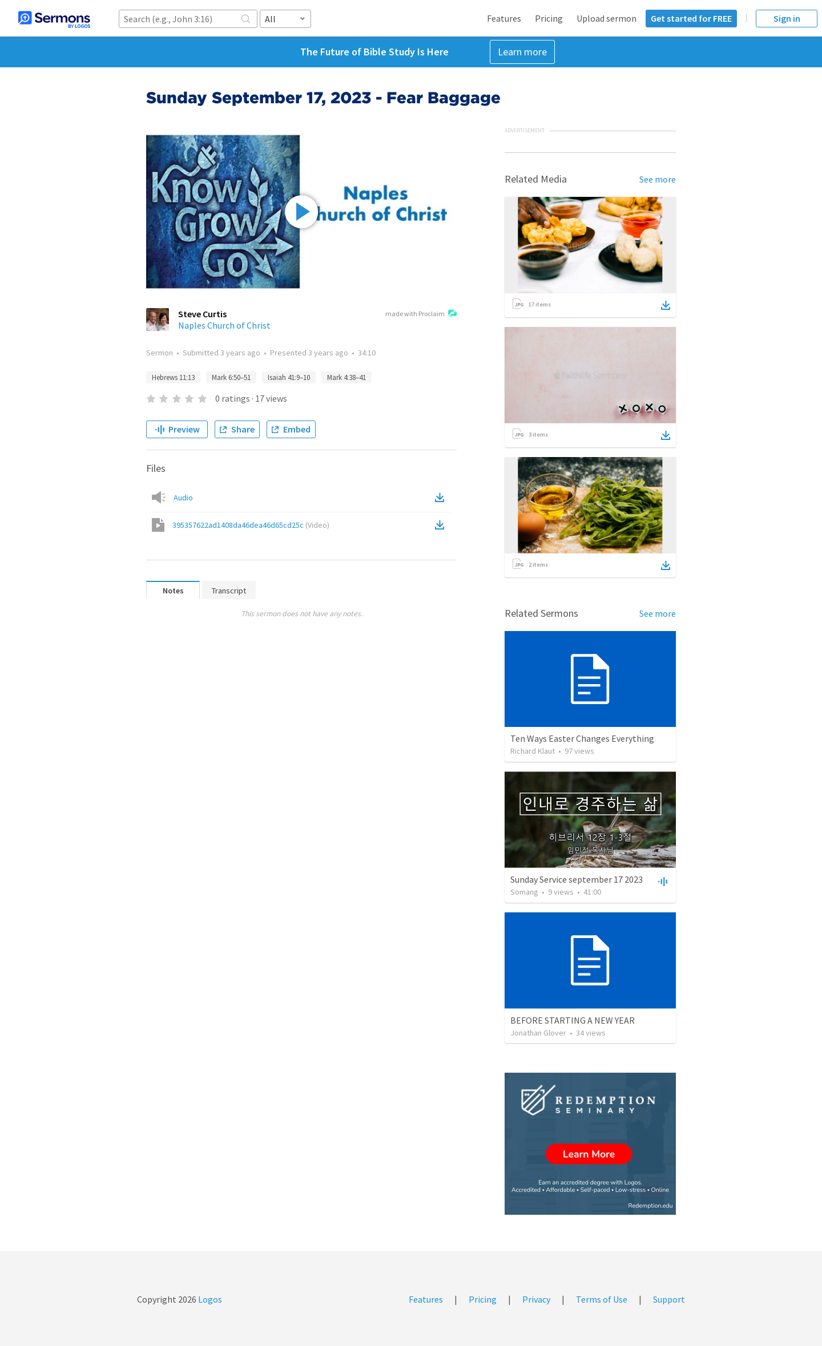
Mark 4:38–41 (346, 377)
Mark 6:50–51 (231, 377)
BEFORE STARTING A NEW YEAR (572, 1020)
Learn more (522, 51)
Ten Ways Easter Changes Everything (582, 738)
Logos (209, 1299)
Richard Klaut (532, 751)
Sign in (786, 18)
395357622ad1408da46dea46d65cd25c (250, 525)
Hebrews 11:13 (173, 377)
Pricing (549, 18)
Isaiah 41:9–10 (289, 377)
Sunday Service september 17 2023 (576, 879)
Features (504, 18)
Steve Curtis (202, 314)
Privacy (536, 1299)
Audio (183, 497)
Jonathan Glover (538, 1033)
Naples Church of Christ (224, 325)
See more (657, 179)
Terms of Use (601, 1299)
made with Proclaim (421, 314)
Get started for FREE (691, 18)
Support (669, 1299)
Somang (524, 892)
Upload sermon (606, 18)
